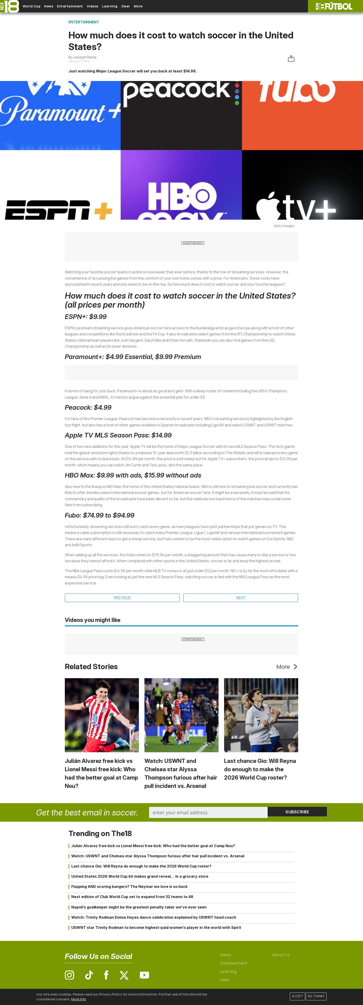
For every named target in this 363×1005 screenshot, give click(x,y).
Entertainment (81, 6)
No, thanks (316, 996)
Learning (128, 6)
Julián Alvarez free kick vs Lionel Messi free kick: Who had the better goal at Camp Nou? (153, 846)
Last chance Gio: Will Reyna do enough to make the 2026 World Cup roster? (260, 770)
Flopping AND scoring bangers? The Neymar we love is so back (129, 887)
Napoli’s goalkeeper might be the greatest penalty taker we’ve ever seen (139, 907)
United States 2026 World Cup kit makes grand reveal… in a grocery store (139, 877)
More (164, 6)
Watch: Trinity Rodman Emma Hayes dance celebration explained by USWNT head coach (153, 918)
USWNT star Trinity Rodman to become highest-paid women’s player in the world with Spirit (156, 928)
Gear (148, 6)
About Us (281, 955)
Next (241, 598)
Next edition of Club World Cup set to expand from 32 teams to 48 (132, 897)
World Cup (35, 6)
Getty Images (284, 226)
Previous (122, 598)
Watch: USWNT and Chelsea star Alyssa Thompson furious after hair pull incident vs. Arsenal (157, 856)
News (56, 6)
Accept (297, 996)
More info (78, 999)
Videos (107, 6)
